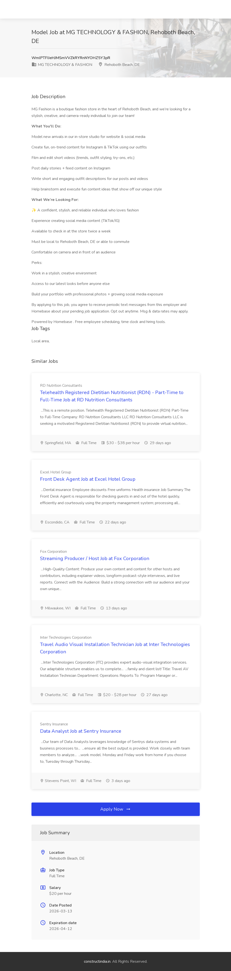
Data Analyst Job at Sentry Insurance (80, 731)
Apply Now (115, 809)
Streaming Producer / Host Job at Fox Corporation (94, 558)
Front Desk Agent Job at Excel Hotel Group (87, 479)
